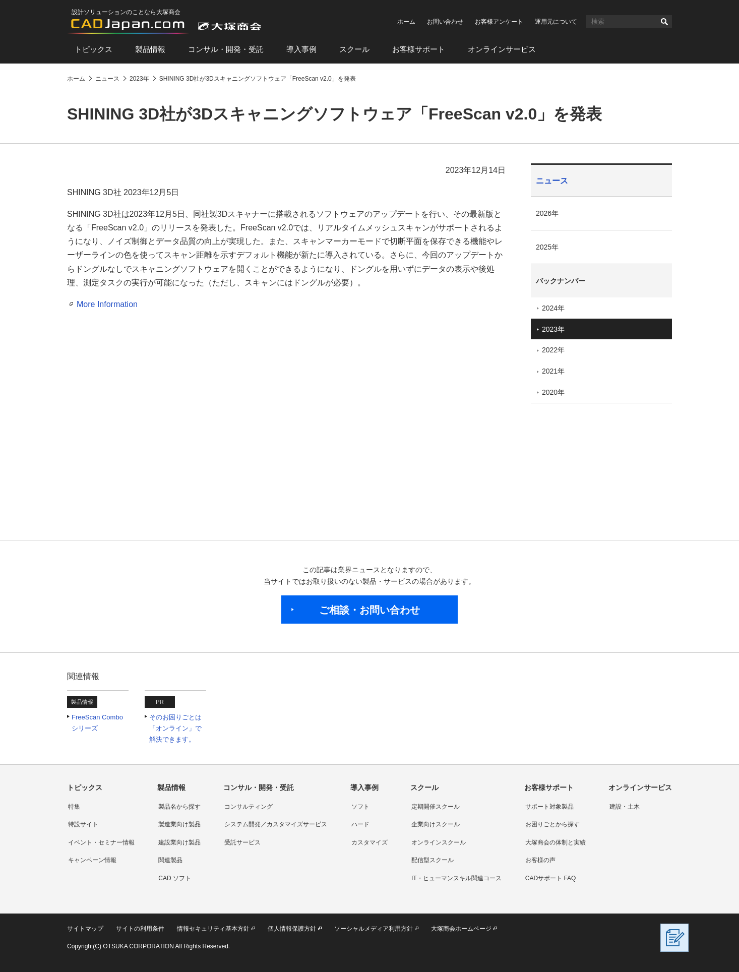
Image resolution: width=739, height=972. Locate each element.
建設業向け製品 (179, 842)
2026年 (547, 213)
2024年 (553, 308)
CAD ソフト (174, 878)
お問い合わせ (445, 21)
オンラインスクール (438, 842)
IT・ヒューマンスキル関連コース (456, 878)
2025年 (547, 247)
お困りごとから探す (552, 824)
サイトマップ (85, 928)
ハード (360, 824)
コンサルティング (248, 806)
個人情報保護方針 (292, 928)
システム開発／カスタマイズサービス (275, 824)
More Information (107, 304)
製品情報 (150, 49)
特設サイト (83, 824)
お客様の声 (540, 860)
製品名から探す (179, 806)
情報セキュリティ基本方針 (213, 928)
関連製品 (170, 860)
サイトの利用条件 (140, 928)
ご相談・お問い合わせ (369, 610)
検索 (664, 21)
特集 (74, 806)
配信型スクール (432, 860)
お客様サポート (418, 49)
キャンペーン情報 (92, 860)
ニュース (552, 180)
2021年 (553, 371)
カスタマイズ (369, 842)
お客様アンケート (499, 21)
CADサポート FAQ (550, 878)
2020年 (553, 392)
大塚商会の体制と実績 (555, 842)
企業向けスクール (435, 824)
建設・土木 (624, 806)
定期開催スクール (435, 806)
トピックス (93, 49)
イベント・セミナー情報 (101, 842)
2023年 (553, 329)
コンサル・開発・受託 (226, 49)
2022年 (553, 350)
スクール (354, 49)
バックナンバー (560, 281)
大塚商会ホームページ (461, 928)
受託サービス (242, 842)
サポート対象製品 (549, 806)
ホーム (406, 21)
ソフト (360, 806)
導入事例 (301, 49)
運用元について (556, 21)
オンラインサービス (502, 49)
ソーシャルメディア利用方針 (373, 928)
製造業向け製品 (179, 824)
